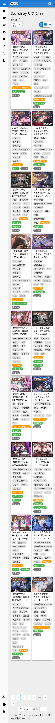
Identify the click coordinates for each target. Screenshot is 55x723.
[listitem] (4, 10)
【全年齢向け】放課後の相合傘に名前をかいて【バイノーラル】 (41, 194)
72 (45, 697)
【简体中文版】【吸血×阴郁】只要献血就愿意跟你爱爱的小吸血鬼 (41, 51)
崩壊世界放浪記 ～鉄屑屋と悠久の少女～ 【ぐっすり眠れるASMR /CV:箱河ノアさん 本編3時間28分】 (42, 601)
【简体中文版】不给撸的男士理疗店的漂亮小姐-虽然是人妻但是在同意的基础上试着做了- (20, 334)
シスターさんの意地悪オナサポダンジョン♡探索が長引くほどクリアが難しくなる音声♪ (20, 134)
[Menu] (4, 3)
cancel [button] (16, 3)
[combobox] (33, 3)
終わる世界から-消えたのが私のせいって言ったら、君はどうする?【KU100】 (42, 538)
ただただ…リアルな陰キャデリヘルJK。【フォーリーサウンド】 (41, 398)
